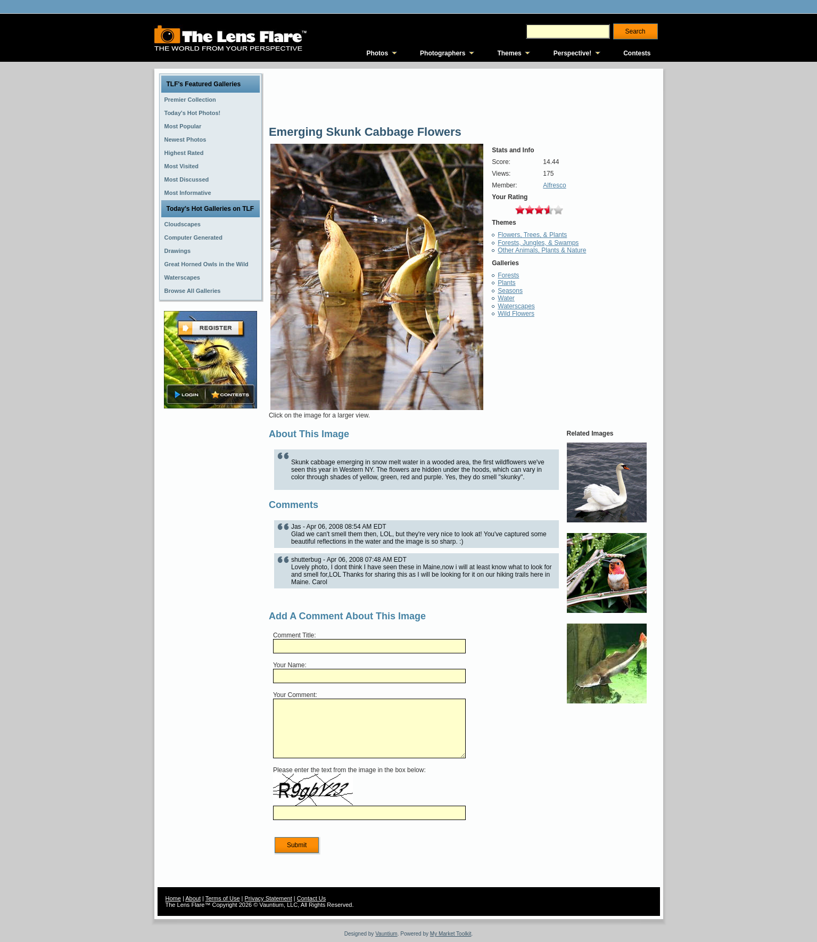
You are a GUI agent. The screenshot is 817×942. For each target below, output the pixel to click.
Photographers (442, 53)
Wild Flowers (516, 313)
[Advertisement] (210, 579)
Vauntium (386, 934)
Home (173, 898)
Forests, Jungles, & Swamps (538, 243)
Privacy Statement (268, 898)
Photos (377, 53)
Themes (509, 53)
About (193, 898)
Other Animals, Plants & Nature (542, 250)
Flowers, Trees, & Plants (532, 235)
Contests (636, 53)
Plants (506, 282)
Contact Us (311, 898)
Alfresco (554, 185)
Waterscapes (516, 306)
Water (506, 298)
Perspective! (572, 53)
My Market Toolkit (451, 934)
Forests (508, 275)
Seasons (510, 290)
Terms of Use (222, 898)
